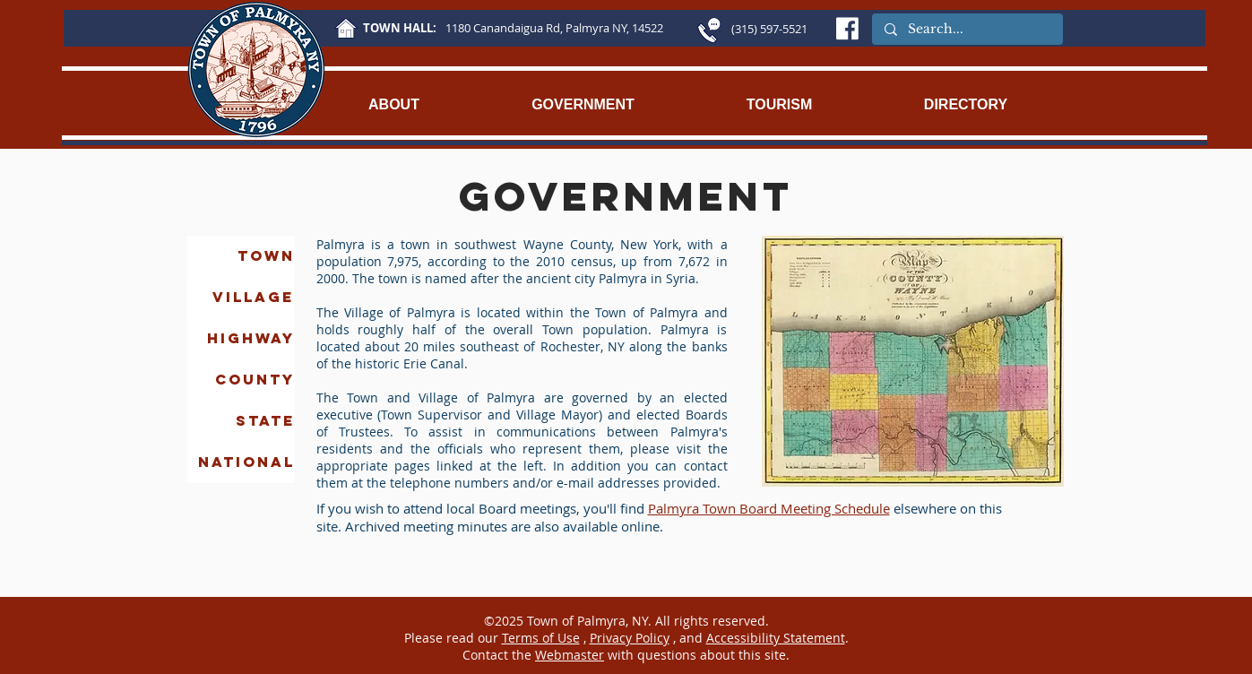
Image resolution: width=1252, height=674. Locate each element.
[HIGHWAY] (241, 338)
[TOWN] (241, 256)
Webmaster (569, 654)
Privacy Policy (629, 637)
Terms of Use (541, 637)
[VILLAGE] (240, 297)
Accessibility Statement (775, 637)
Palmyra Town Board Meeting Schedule (769, 508)
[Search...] (966, 29)
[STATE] (241, 421)
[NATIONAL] (241, 462)
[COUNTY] (241, 380)
